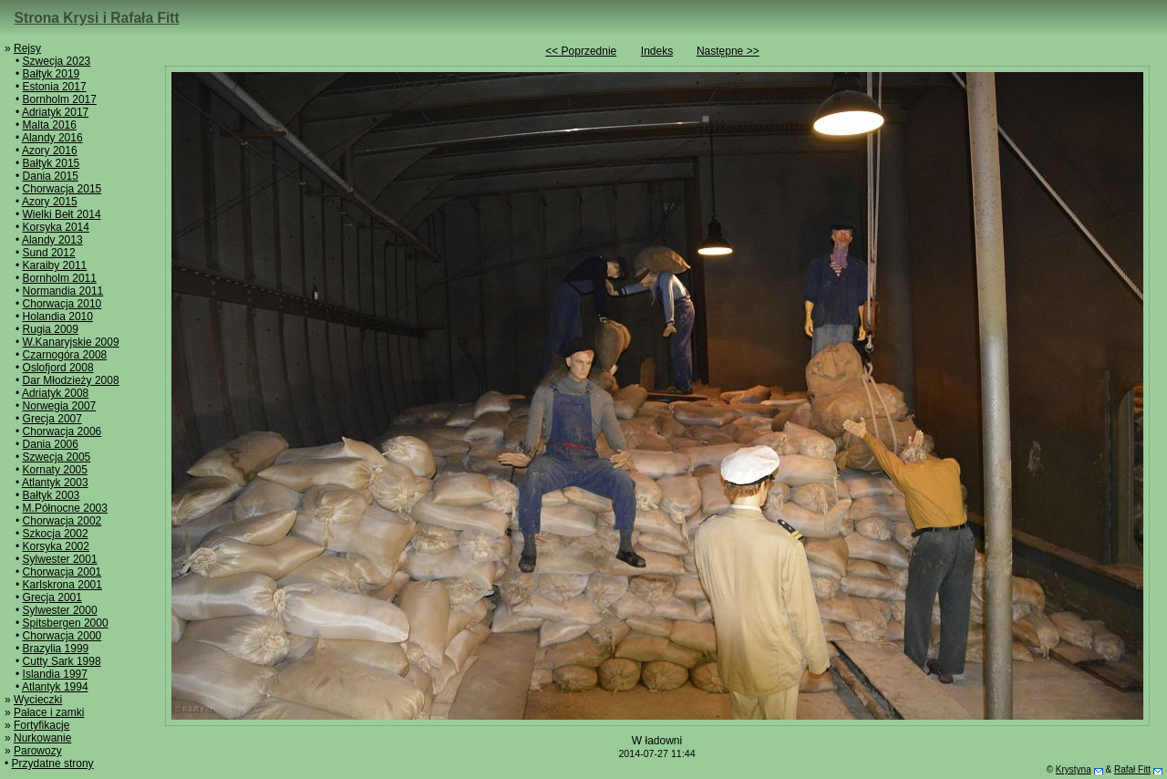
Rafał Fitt (1132, 769)
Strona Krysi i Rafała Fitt (97, 18)
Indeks (657, 51)
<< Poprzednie (580, 51)
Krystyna (1073, 769)
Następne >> (728, 51)
